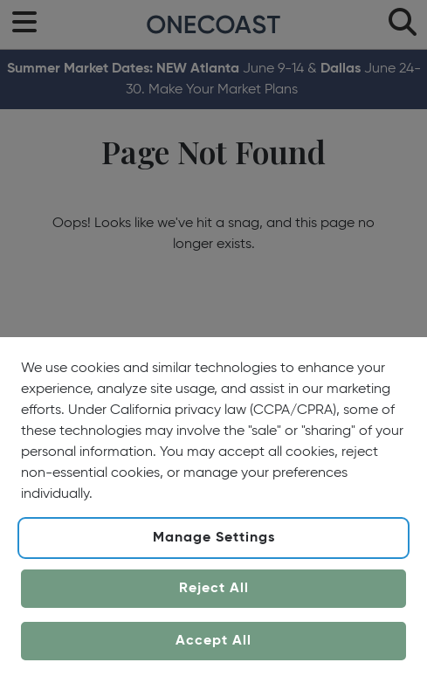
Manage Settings (214, 538)
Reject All (214, 589)
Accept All (213, 641)
